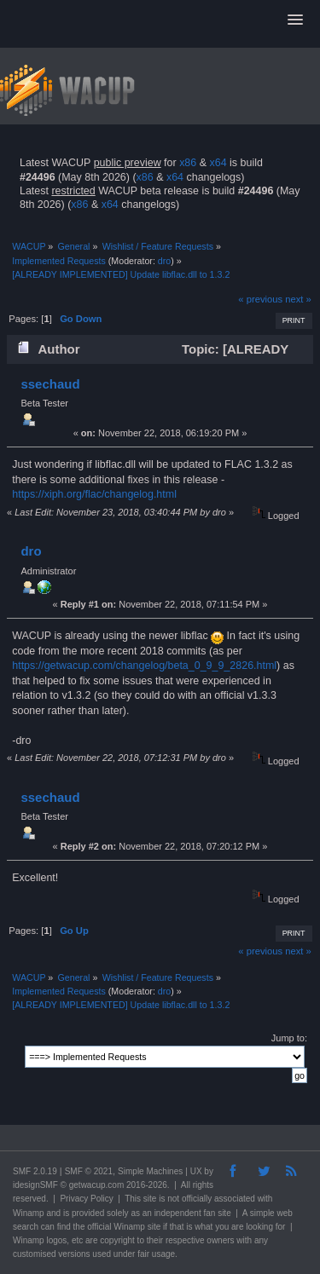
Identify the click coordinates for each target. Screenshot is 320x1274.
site (150, 1198)
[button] (295, 20)
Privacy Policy (86, 1198)
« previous (260, 299)
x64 (217, 163)
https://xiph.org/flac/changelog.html (94, 494)
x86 (187, 163)
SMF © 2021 (89, 1171)
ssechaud (49, 384)
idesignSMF (35, 1185)
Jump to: (289, 1038)
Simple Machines (150, 1171)
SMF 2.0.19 (35, 1171)
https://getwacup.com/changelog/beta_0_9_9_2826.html (144, 666)
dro (164, 261)
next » (298, 299)
